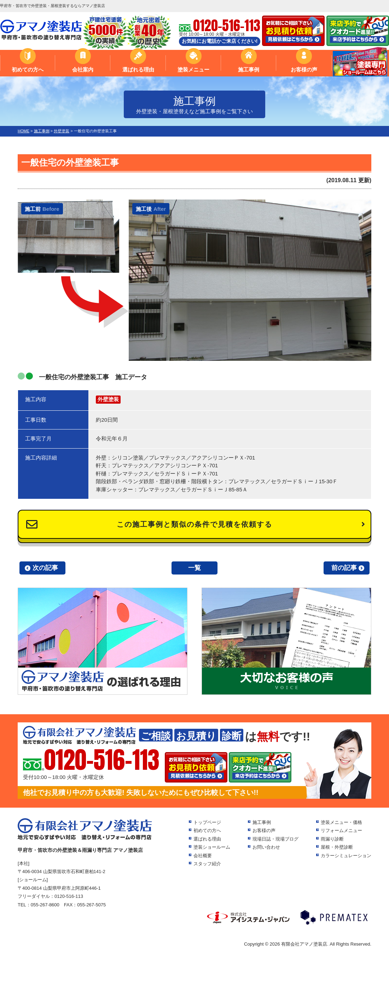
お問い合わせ (266, 847)
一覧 (194, 567)
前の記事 (344, 567)
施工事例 (248, 70)
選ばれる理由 (138, 70)
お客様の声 (304, 70)
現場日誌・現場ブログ (275, 839)
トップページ (207, 822)
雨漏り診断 (332, 839)
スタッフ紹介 (207, 863)
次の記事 (45, 567)
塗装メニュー (193, 70)
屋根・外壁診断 (337, 847)
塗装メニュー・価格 (341, 822)
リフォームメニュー (341, 830)
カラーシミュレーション (346, 855)
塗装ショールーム (211, 847)
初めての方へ (27, 70)
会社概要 (202, 855)
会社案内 (82, 70)
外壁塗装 (108, 399)
